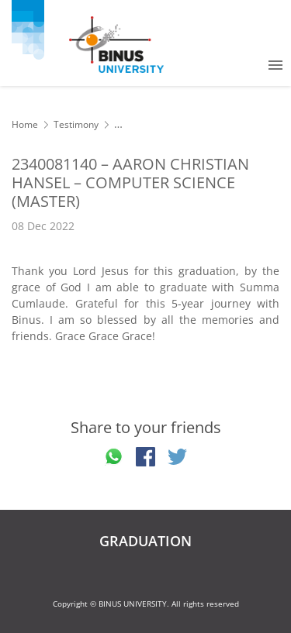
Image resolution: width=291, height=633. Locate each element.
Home (25, 124)
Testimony (76, 124)
